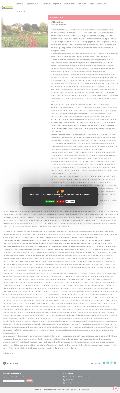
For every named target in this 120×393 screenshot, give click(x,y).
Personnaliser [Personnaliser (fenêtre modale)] (70, 201)
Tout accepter (50, 201)
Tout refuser (60, 201)
